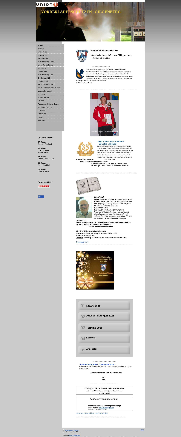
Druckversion (68, 430)
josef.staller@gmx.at (106, 408)
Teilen (41, 197)
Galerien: (90, 338)
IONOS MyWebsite (74, 435)
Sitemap (76, 430)
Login (142, 429)
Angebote (91, 349)
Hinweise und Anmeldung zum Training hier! (92, 413)
